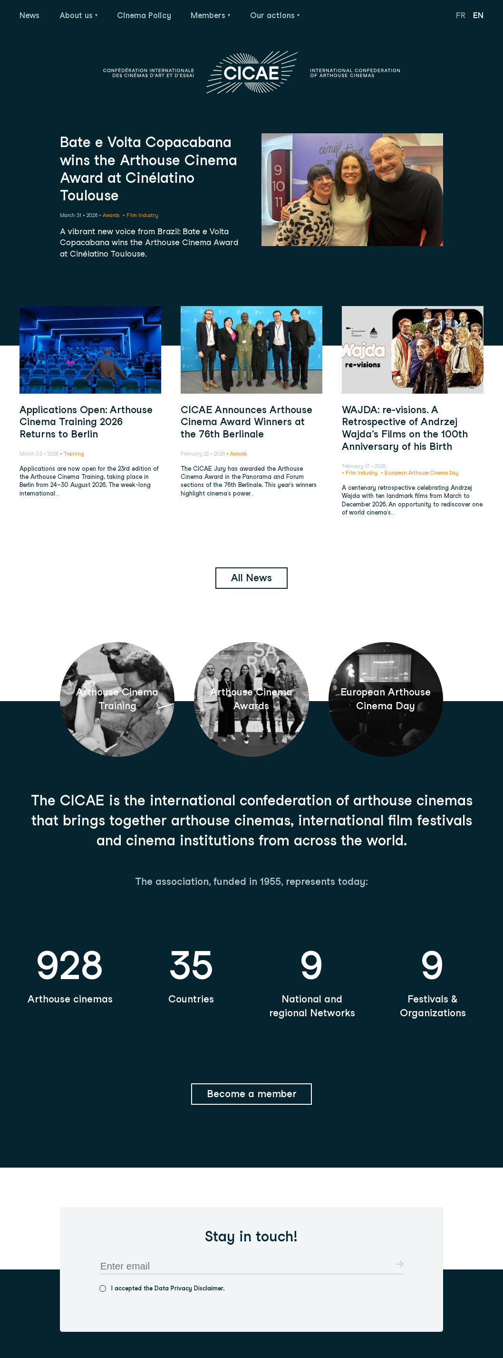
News (29, 15)
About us (77, 15)
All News (251, 578)
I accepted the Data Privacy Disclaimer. (168, 1288)
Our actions (273, 15)
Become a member (252, 1094)
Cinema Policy (144, 15)
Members (209, 15)
